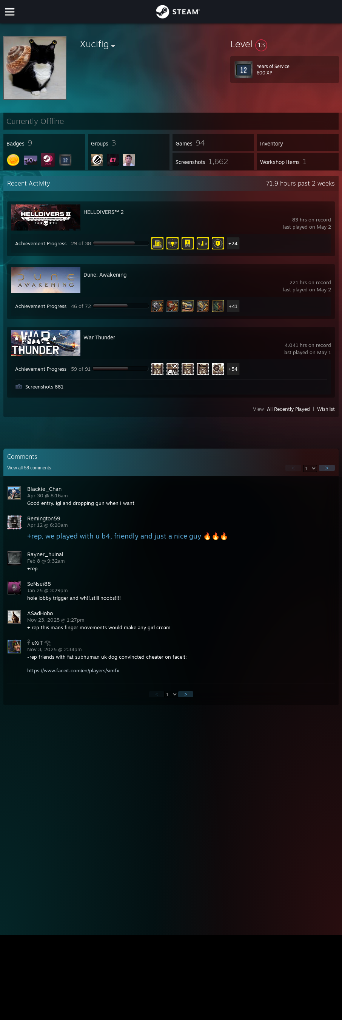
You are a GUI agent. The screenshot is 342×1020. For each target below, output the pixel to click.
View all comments (29, 468)
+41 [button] (233, 306)
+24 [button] (232, 243)
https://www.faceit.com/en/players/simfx (73, 670)
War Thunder (99, 337)
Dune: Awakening (104, 274)
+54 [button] (232, 369)
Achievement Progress (40, 243)
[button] (284, 43)
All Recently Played (288, 409)
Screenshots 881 (44, 387)
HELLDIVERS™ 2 (103, 212)
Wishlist (326, 409)
